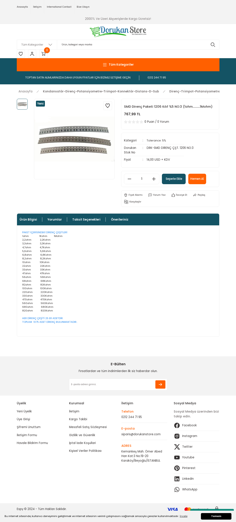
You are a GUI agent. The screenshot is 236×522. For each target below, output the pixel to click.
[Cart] (45, 54)
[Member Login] (33, 54)
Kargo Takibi (78, 420)
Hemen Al (202, 179)
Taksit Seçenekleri (86, 220)
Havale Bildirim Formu (32, 444)
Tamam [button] (216, 516)
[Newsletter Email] (118, 385)
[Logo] (118, 31)
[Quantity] (142, 179)
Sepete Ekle (175, 179)
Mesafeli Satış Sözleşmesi (88, 428)
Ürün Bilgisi (28, 220)
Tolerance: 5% (157, 141)
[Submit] (160, 385)
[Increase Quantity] (154, 179)
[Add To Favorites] (107, 106)
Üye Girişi (23, 420)
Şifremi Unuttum (29, 428)
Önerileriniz (119, 220)
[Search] (118, 45)
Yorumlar (55, 220)
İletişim (74, 412)
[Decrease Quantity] (129, 179)
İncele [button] (183, 516)
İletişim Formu (27, 436)
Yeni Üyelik (24, 412)
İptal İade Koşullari (82, 444)
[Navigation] (118, 65)
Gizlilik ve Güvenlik (82, 436)
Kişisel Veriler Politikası (85, 452)
